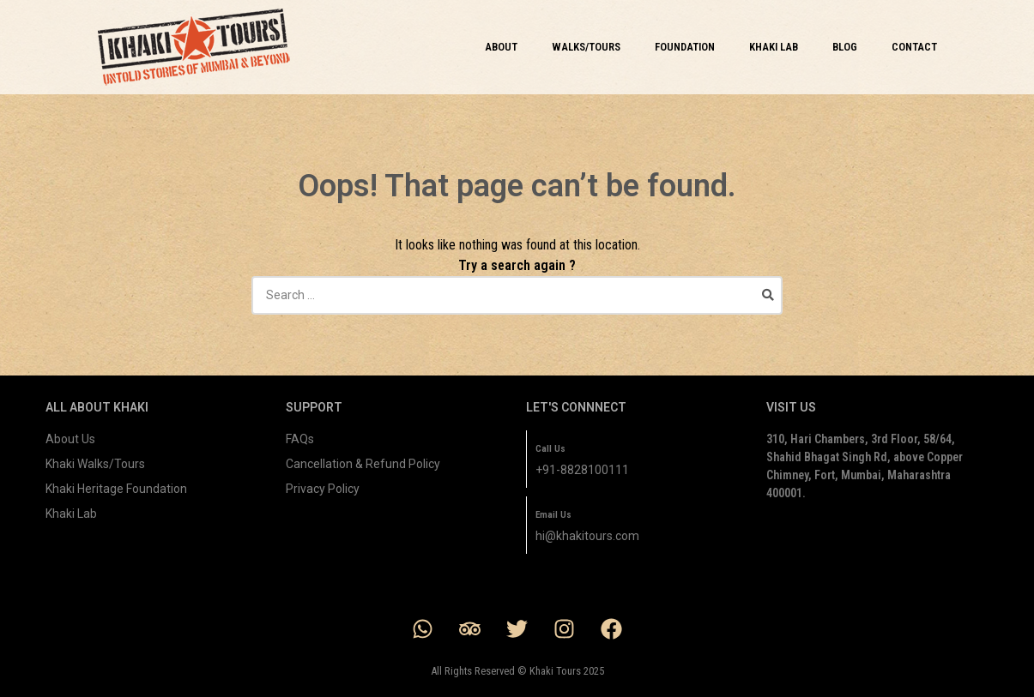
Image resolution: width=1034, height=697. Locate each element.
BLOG (844, 46)
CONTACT (914, 46)
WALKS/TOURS (586, 46)
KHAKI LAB (773, 46)
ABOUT (501, 46)
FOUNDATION (685, 46)
